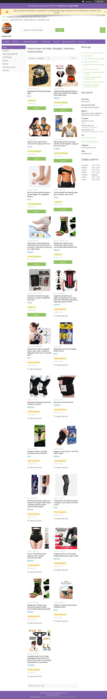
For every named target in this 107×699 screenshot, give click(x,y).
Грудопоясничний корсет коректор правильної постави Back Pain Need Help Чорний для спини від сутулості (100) (66, 299)
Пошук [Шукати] (60, 30)
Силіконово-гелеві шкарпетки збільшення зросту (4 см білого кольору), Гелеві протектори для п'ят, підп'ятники (39, 246)
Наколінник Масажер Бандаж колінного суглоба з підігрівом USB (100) (38, 298)
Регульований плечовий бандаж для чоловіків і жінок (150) (66, 193)
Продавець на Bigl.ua (53, 695)
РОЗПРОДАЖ (45, 42)
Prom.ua (64, 693)
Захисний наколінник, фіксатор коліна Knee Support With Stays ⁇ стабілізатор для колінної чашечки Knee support (39, 504)
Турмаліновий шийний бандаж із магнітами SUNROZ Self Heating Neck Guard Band (66, 93)
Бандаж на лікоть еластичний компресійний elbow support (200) (66, 555)
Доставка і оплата (68, 42)
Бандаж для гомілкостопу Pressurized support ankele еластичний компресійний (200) (38, 607)
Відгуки (5, 64)
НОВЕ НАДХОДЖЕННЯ (30, 42)
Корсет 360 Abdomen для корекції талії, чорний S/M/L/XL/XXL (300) (36, 556)
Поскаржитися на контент (48, 697)
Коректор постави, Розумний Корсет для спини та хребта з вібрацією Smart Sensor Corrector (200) (39, 352)
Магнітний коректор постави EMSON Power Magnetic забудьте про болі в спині (66, 144)
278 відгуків (88, 1)
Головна (6, 42)
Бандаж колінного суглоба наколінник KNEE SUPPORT (37, 452)
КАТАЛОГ (15, 42)
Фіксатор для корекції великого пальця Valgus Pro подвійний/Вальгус (39, 194)
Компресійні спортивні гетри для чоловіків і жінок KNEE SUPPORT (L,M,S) (66, 503)
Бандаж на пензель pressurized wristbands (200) (65, 606)
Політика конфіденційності (67, 697)
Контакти (82, 42)
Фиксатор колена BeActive (63, 402)
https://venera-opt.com (89, 138)
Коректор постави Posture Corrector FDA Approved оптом (38, 143)
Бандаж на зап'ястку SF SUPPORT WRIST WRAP (66, 452)
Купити (36, 108)
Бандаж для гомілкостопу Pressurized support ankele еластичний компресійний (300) (65, 245)
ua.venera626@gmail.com (89, 142)
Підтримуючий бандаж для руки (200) (39, 92)
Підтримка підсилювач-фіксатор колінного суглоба (39, 403)
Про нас (56, 42)
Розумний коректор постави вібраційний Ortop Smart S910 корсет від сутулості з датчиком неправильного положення (39, 659)
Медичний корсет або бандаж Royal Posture (65, 350)
